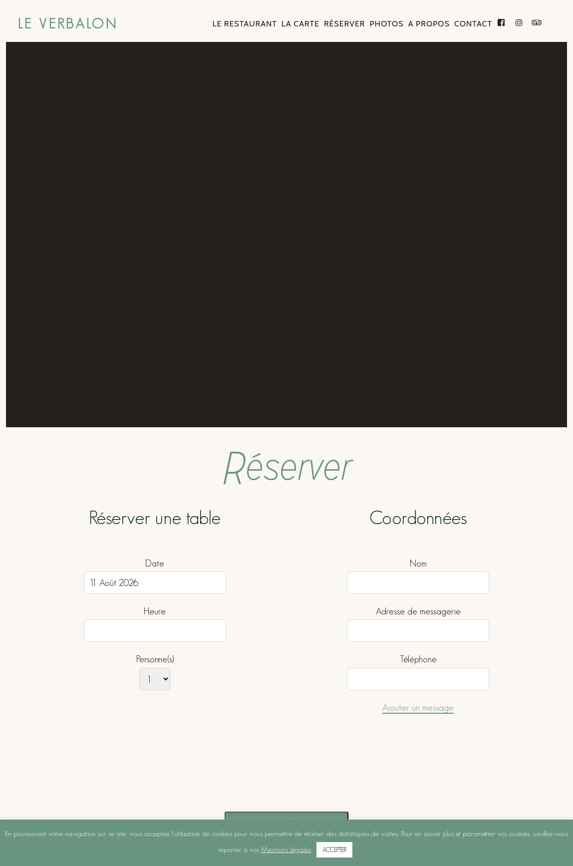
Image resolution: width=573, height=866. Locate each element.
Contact (473, 23)
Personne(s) (155, 659)
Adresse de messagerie (418, 611)
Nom (418, 563)
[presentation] (242, 774)
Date (154, 563)
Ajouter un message (418, 707)
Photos (386, 23)
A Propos (429, 23)
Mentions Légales (286, 849)
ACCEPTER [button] (334, 850)
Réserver (344, 23)
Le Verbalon (68, 23)
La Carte (300, 23)
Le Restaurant (244, 23)
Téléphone (418, 659)
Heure (155, 611)
